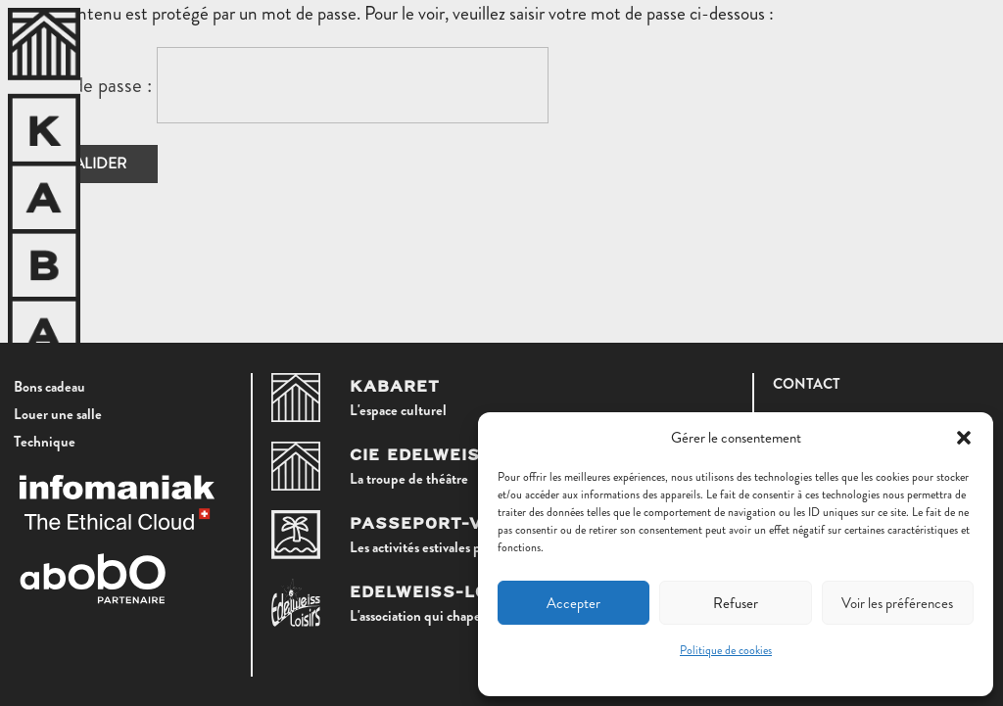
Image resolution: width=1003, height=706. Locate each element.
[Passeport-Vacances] (295, 534)
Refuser (735, 603)
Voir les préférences (897, 603)
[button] (964, 437)
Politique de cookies (726, 650)
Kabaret (395, 387)
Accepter (573, 603)
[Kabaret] (295, 397)
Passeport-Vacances (461, 524)
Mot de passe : (291, 85)
